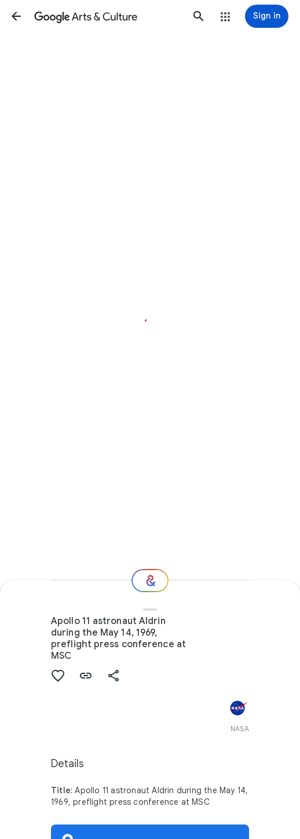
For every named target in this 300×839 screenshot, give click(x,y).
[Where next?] (150, 580)
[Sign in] (266, 16)
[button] (16, 16)
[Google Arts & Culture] (107, 16)
